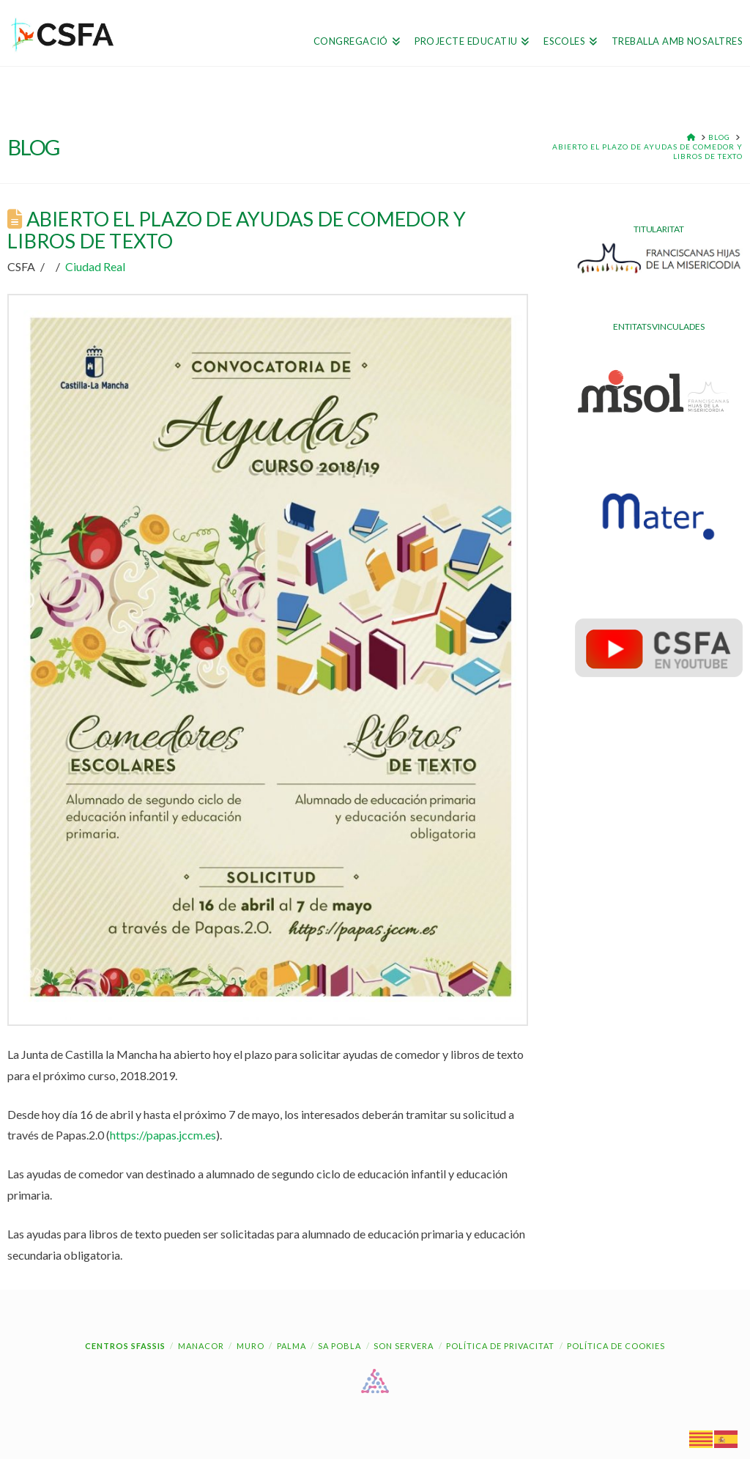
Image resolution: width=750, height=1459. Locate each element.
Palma (291, 1346)
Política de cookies (616, 1346)
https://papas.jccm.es (163, 1135)
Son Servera (404, 1346)
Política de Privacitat (500, 1346)
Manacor (201, 1346)
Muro (250, 1346)
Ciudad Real (95, 266)
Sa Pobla (339, 1346)
